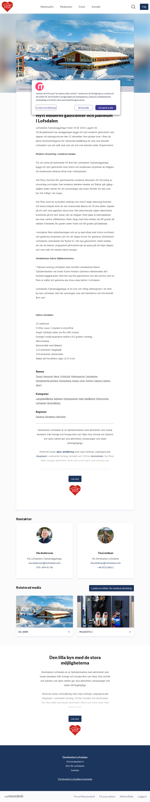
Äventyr (90, 380)
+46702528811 (105, 567)
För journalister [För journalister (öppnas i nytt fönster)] (107, 796)
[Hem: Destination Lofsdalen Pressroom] (7, 7)
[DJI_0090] (44, 612)
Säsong (98, 380)
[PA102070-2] (105, 612)
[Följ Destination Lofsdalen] (144, 7)
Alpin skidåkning (86, 398)
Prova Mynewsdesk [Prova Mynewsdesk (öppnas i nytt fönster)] (84, 796)
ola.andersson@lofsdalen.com (44, 563)
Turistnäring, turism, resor (72, 380)
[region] (76, 97)
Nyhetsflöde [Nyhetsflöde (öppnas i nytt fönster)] (126, 796)
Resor (57, 376)
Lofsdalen (41, 403)
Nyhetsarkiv (47, 6)
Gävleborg (50, 416)
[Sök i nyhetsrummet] (133, 7)
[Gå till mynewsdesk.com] (14, 796)
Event (82, 6)
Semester (48, 376)
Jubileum (58, 398)
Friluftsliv (65, 376)
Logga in (142, 796)
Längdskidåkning (44, 398)
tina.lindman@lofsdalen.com (105, 563)
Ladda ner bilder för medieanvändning (111, 588)
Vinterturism (102, 398)
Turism (39, 376)
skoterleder (97, 456)
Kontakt (96, 6)
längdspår (41, 456)
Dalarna (40, 416)
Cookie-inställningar (46, 107)
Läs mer (75, 478)
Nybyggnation (70, 398)
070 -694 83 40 (44, 567)
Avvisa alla (83, 107)
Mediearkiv (66, 6)
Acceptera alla (106, 107)
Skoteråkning (53, 403)
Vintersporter (78, 376)
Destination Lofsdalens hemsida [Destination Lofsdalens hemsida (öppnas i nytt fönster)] (75, 779)
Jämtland (61, 416)
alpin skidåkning (65, 451)
